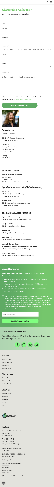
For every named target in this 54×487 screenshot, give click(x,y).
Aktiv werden (7, 374)
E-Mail (4, 55)
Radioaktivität (6, 365)
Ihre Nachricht (6, 72)
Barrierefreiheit (7, 470)
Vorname (4, 29)
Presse (4, 402)
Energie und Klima (7, 362)
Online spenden (6, 381)
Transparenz (5, 396)
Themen (5, 355)
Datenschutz (6, 472)
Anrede (4, 20)
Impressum (6, 468)
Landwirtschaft (6, 359)
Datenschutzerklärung (23, 99)
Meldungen (5, 399)
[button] (3, 483)
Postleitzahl (5, 46)
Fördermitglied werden (9, 384)
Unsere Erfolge (6, 393)
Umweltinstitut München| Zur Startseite (3, 2)
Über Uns (6, 390)
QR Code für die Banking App (11, 463)
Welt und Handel (6, 368)
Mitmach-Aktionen (7, 378)
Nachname (5, 37)
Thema (4, 63)
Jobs (3, 405)
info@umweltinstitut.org (35, 305)
